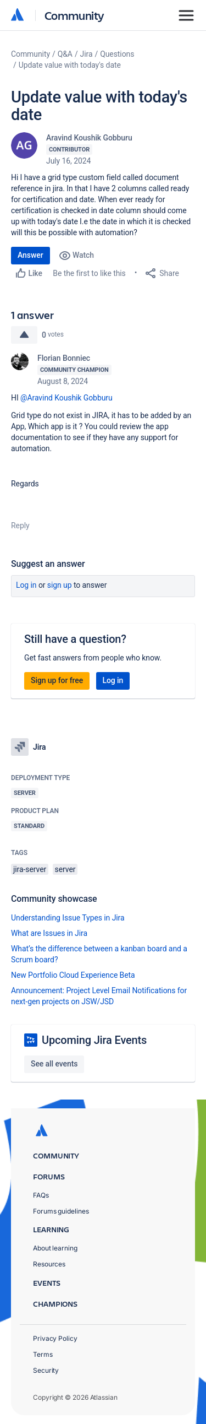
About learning (55, 1248)
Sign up (59, 585)
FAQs (41, 1195)
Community (74, 15)
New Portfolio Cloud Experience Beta (73, 975)
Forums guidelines (61, 1211)
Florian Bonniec (63, 358)
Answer (30, 255)
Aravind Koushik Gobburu (89, 137)
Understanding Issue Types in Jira (68, 917)
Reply (20, 525)
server (65, 869)
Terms (43, 1354)
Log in (26, 585)
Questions (117, 54)
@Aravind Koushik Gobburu (66, 397)
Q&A (65, 54)
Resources (49, 1264)
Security (46, 1370)
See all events (54, 1063)
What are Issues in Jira (49, 933)
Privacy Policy (55, 1338)
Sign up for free (57, 680)
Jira (86, 54)
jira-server (29, 869)
